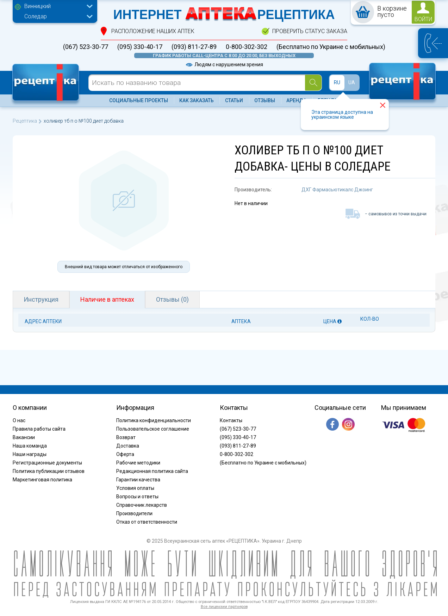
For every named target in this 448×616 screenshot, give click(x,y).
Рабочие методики (138, 463)
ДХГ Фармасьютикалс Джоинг (337, 189)
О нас (19, 420)
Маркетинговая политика (42, 479)
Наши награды (29, 454)
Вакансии (24, 437)
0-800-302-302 (246, 47)
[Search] (313, 83)
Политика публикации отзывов (49, 471)
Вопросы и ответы (137, 496)
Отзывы (264, 100)
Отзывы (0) (172, 299)
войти (423, 19)
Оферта (125, 454)
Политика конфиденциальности (153, 420)
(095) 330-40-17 (139, 47)
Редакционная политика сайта (152, 471)
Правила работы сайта (39, 429)
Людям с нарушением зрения (224, 64)
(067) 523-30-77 (85, 47)
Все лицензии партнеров (224, 606)
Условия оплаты (135, 488)
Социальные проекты (138, 100)
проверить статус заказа (309, 31)
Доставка (127, 446)
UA (351, 82)
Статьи (234, 100)
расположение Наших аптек (152, 31)
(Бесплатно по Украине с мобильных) (330, 47)
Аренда (296, 100)
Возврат (126, 437)
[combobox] (56, 7)
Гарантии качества (138, 479)
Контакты (231, 420)
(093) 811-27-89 (194, 47)
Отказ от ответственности (146, 522)
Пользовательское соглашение (152, 429)
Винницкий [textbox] (37, 6)
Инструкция (41, 299)
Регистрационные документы (47, 463)
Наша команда (30, 446)
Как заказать (196, 100)
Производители (134, 513)
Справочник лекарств (141, 505)
